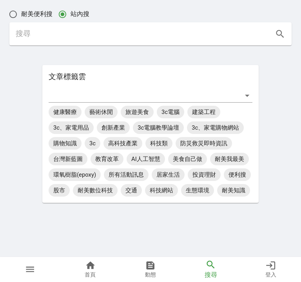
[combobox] (145, 95)
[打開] (247, 95)
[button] (30, 269)
